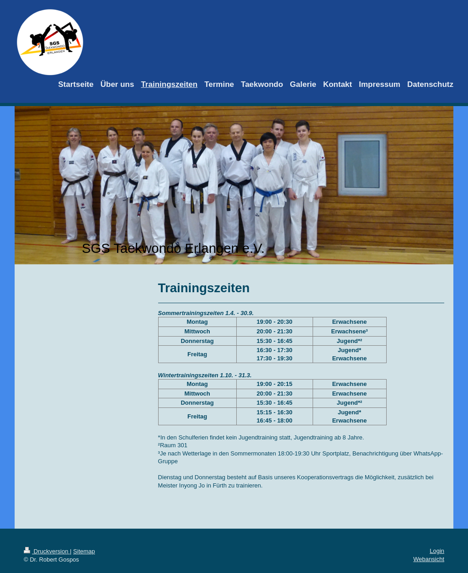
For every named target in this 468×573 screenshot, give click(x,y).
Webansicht (428, 559)
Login (437, 550)
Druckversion (47, 551)
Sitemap (84, 551)
